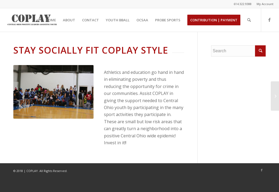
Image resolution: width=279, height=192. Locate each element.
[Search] (249, 20)
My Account (265, 4)
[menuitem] (263, 4)
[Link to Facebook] (269, 20)
